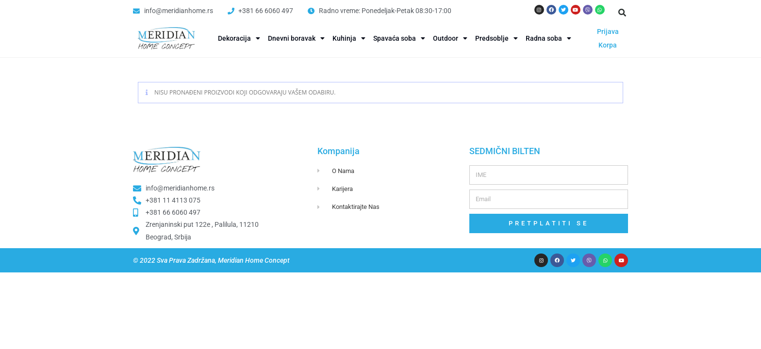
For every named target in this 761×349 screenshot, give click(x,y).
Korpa (607, 45)
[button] (622, 12)
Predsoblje (496, 38)
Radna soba (548, 38)
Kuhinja (348, 38)
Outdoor (450, 38)
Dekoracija (239, 38)
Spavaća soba (399, 38)
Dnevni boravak (296, 38)
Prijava (608, 31)
